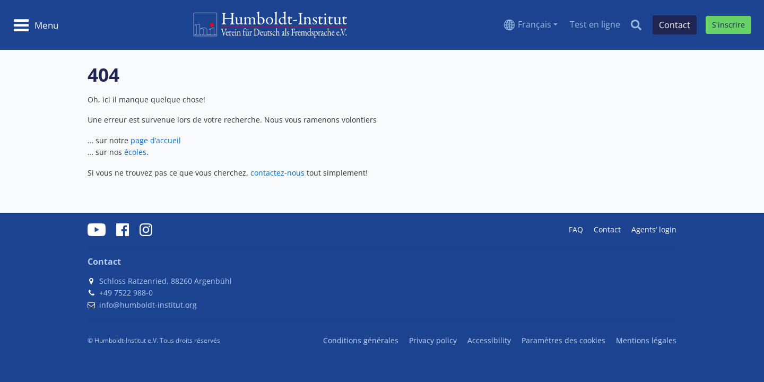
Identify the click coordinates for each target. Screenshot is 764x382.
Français (534, 24)
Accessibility (489, 340)
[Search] (636, 25)
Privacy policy (433, 340)
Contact (607, 229)
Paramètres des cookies (563, 340)
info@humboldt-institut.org (148, 305)
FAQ (576, 229)
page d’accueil (156, 140)
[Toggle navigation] (35, 25)
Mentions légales (646, 340)
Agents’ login (653, 229)
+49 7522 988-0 (126, 293)
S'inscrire (728, 25)
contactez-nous (277, 173)
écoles (135, 152)
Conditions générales (360, 340)
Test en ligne (595, 24)
